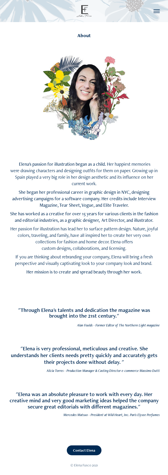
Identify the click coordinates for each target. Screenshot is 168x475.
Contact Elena (84, 450)
